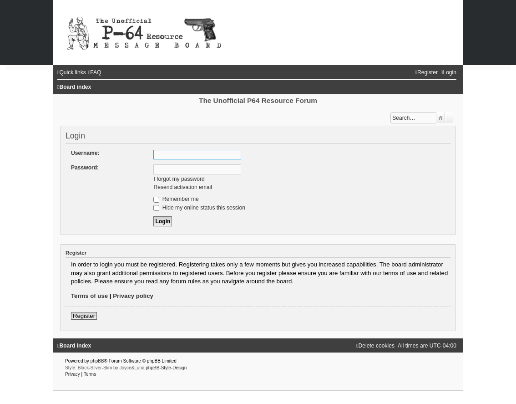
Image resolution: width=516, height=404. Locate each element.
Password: (85, 167)
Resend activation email (182, 187)
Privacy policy (133, 295)
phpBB (97, 360)
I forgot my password (178, 179)
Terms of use (89, 295)
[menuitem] (94, 72)
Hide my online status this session (199, 208)
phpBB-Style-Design (166, 367)
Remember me (175, 199)
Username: (85, 153)
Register (84, 315)
